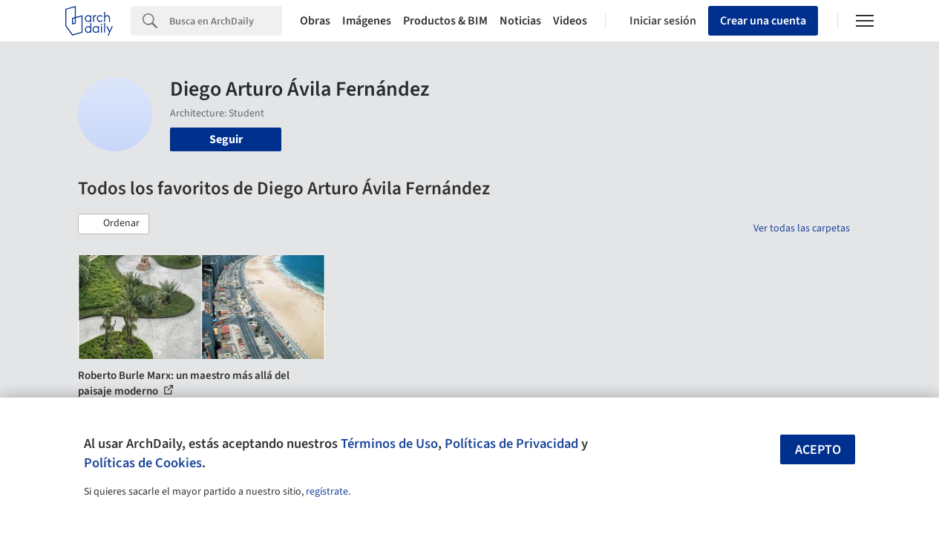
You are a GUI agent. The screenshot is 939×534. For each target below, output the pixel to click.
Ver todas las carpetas (801, 228)
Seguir (226, 139)
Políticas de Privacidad (511, 443)
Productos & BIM (445, 21)
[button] (113, 224)
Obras (315, 21)
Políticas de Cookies (143, 462)
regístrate (327, 491)
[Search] (225, 21)
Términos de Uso (389, 443)
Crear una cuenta (763, 21)
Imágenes (366, 21)
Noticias (520, 21)
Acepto (818, 450)
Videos (570, 21)
